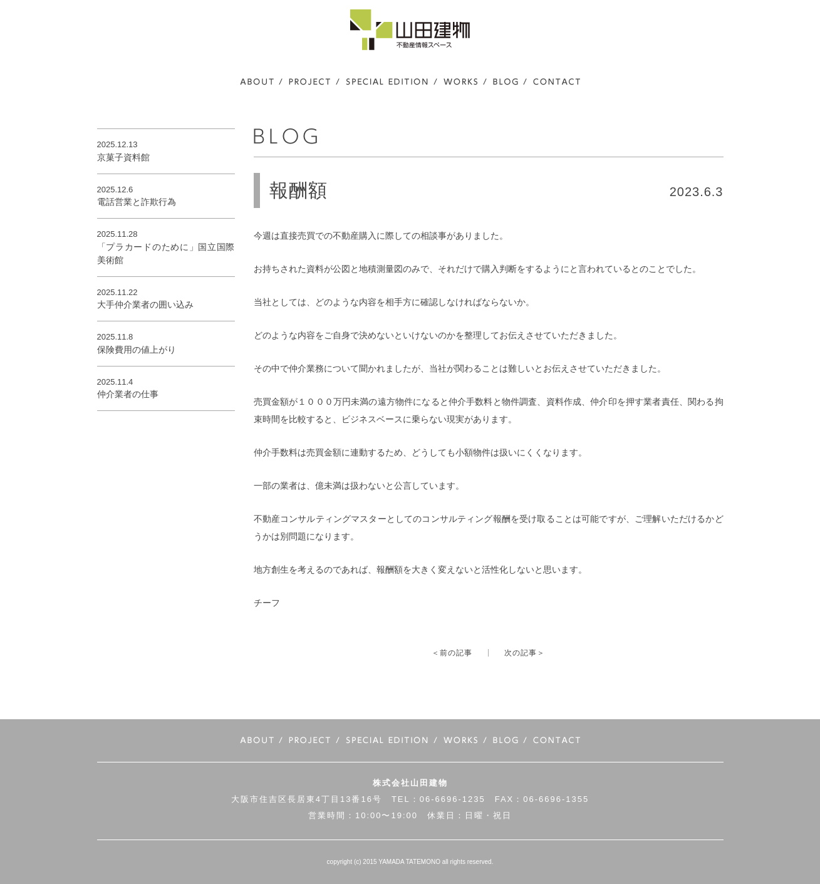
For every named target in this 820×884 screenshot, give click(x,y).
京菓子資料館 (123, 157)
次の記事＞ (524, 653)
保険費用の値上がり (136, 350)
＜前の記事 (452, 653)
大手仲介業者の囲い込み (145, 304)
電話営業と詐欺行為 (136, 202)
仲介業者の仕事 (127, 394)
